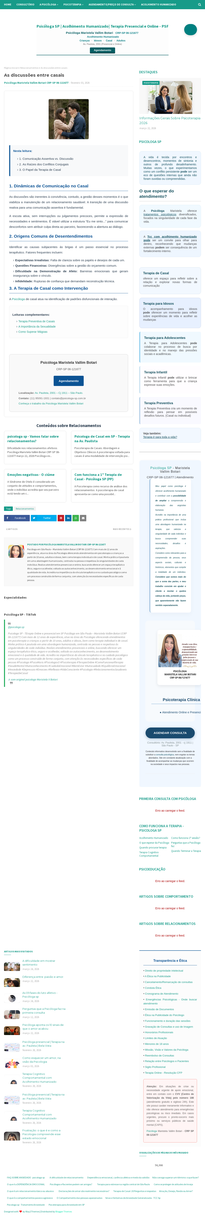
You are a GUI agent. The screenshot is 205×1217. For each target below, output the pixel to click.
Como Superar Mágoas (32, 331)
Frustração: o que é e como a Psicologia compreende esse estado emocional (41, 1134)
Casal (109, 40)
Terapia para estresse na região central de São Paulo (123, 1184)
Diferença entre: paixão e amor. (43, 976)
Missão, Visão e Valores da (161, 1049)
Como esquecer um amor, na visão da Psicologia (41, 1059)
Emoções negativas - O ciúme (30, 474)
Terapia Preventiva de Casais (36, 321)
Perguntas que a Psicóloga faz (185, 844)
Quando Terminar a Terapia (186, 851)
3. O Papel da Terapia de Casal (40, 169)
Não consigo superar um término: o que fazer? (175, 1177)
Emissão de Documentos (159, 1009)
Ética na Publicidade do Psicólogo (164, 1015)
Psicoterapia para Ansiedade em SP (66, 1204)
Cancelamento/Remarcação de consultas (169, 982)
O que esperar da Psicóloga (154, 842)
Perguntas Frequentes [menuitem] (45, 13)
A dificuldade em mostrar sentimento (38, 962)
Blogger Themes (63, 1211)
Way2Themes (32, 1211)
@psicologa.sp (16, 627)
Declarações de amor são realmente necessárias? (84, 1191)
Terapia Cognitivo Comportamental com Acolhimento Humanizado (39, 1077)
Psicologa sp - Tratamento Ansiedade (26, 1204)
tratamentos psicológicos (160, 214)
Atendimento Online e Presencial (182, 712)
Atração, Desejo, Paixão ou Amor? (176, 1191)
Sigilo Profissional (155, 1066)
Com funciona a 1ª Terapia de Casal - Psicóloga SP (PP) (98, 476)
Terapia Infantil (155, 372)
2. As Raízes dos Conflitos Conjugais (44, 164)
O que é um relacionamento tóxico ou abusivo (30, 1191)
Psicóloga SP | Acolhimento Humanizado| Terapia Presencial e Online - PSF (102, 26)
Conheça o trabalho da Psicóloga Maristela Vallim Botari (51, 403)
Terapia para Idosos (158, 303)
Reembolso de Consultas (159, 1055)
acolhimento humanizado (175, 491)
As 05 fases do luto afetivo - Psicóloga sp (39, 994)
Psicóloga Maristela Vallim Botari (90, 32)
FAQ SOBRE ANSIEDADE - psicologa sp (26, 1177)
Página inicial (11, 67)
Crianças (85, 40)
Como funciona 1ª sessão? (185, 838)
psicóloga (179, 486)
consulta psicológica (165, 755)
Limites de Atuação (156, 1038)
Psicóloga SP (161, 468)
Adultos (121, 40)
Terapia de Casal (156, 273)
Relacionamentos (29, 67)
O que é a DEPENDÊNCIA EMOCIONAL (26, 1184)
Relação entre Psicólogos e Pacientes (167, 1061)
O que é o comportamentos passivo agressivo (30, 1197)
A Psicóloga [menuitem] (48, 4)
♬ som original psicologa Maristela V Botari (33, 679)
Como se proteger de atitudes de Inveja (173, 1184)
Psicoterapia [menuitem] (72, 4)
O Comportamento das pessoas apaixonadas (79, 1197)
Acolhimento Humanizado (153, 838)
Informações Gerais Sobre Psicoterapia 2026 (169, 120)
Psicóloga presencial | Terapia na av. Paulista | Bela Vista (43, 1043)
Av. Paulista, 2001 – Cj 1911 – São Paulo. (59, 392)
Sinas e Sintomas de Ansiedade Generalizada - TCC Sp (132, 1197)
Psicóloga (18, 299)
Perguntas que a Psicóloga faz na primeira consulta (43, 1010)
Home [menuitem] (7, 4)
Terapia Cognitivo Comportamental (149, 854)
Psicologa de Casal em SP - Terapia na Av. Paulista (102, 438)
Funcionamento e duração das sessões (167, 1020)
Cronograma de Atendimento (161, 993)
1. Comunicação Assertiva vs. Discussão (46, 158)
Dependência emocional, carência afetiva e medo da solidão (118, 1177)
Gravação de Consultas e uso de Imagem (169, 1026)
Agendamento (102, 50)
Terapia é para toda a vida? (160, 437)
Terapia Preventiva (158, 403)
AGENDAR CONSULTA (170, 733)
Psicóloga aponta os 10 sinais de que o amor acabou (43, 1026)
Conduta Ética (153, 987)
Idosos (98, 40)
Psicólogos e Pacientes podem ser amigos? (71, 1184)
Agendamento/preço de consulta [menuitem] (111, 4)
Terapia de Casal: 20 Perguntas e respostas (134, 1191)
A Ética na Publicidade (158, 976)
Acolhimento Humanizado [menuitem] (158, 4)
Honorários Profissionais (159, 1032)
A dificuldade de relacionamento (66, 1177)
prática (158, 520)
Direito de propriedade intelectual (164, 970)
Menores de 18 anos (157, 1043)
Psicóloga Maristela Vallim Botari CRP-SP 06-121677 (36, 82)
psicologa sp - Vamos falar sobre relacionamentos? (33, 438)
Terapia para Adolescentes (164, 338)
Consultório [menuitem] (25, 4)
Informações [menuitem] (15, 13)
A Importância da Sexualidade (37, 326)
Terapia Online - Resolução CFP (163, 1072)
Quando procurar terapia (153, 847)
